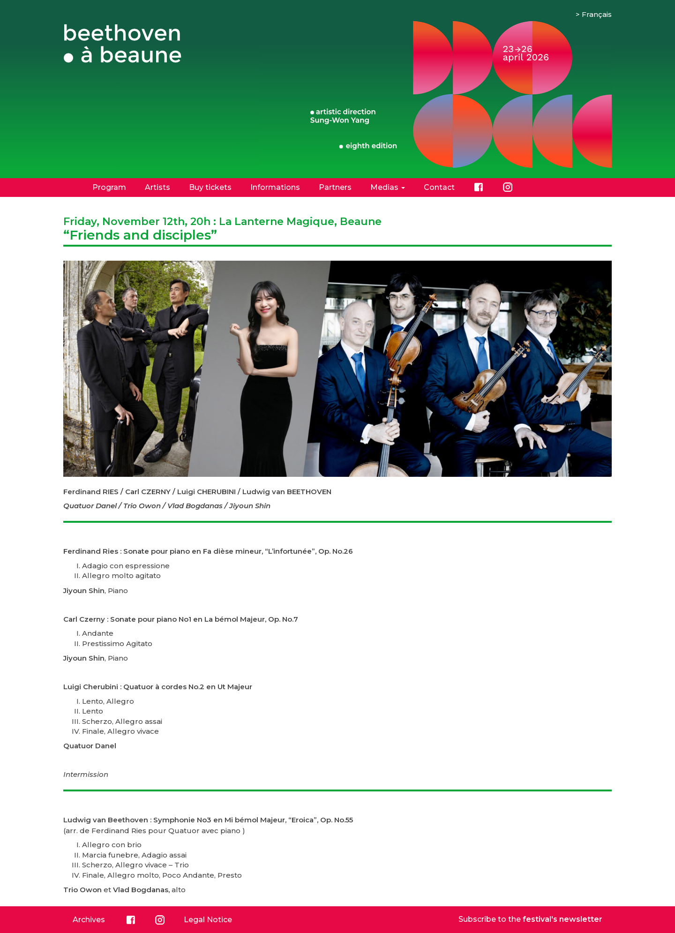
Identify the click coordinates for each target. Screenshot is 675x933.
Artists (157, 187)
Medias (387, 187)
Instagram (507, 187)
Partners (335, 187)
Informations (275, 187)
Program (109, 187)
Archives (89, 919)
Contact (439, 187)
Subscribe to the (530, 919)
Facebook (478, 187)
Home (68, 187)
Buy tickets (210, 187)
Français (597, 14)
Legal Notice (208, 919)
